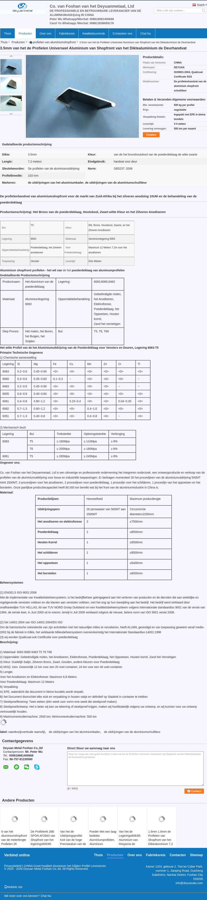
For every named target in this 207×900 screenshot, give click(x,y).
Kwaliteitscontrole (93, 33)
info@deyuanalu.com (189, 883)
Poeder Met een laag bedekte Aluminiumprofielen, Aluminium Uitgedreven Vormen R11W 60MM (102, 842)
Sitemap (196, 855)
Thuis (7, 33)
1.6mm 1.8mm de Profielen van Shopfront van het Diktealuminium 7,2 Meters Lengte (160, 840)
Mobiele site (13, 887)
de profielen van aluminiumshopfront (52, 42)
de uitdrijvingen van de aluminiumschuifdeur (132, 732)
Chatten (151, 134)
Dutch (201, 5)
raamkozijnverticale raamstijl (26, 732)
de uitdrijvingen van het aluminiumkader (74, 732)
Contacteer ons (122, 33)
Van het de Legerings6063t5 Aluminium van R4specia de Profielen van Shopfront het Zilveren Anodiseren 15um (131, 846)
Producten (25, 33)
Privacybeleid (12, 866)
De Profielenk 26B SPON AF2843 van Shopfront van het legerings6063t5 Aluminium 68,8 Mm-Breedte (44, 842)
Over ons (45, 33)
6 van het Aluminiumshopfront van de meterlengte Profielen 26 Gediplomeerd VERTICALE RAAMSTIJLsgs (14, 844)
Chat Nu (145, 33)
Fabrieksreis (67, 33)
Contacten (178, 855)
